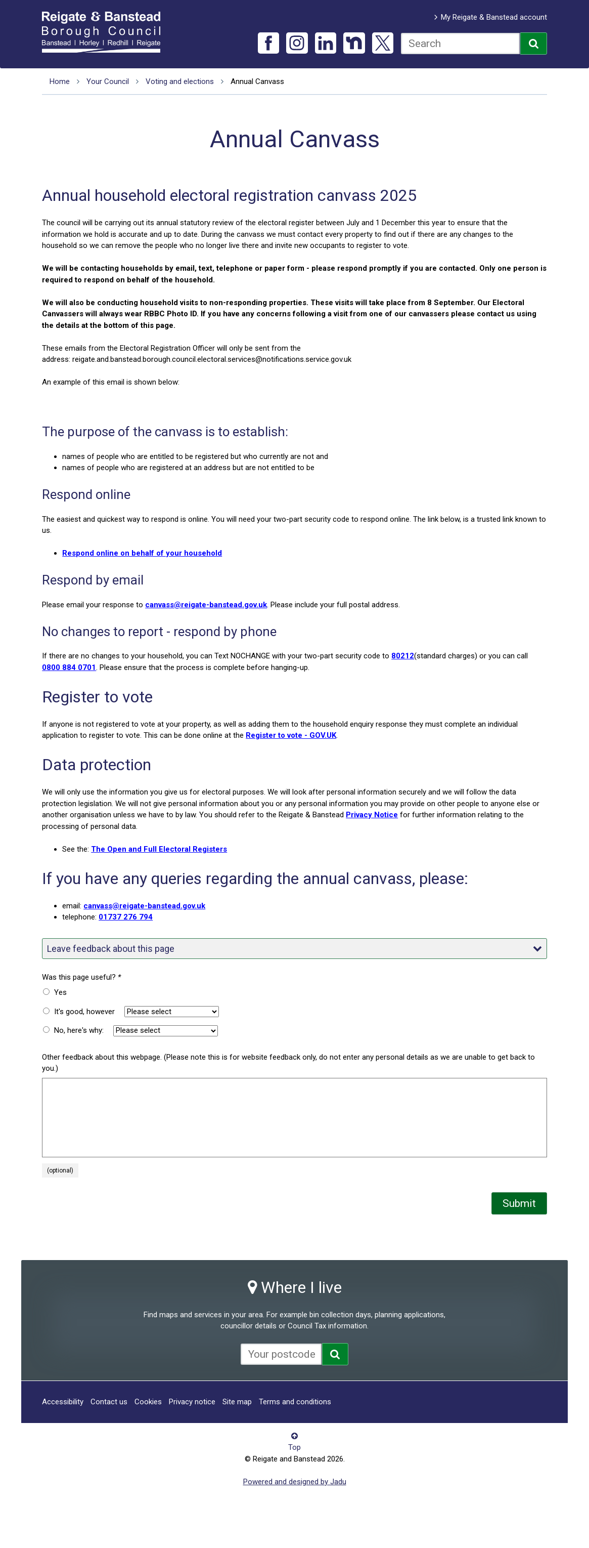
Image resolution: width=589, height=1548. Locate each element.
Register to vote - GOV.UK (291, 735)
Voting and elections (180, 81)
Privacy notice (192, 1401)
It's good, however (84, 1011)
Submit (519, 1203)
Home (60, 81)
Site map (237, 1401)
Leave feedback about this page (294, 948)
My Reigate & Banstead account (494, 17)
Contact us (108, 1401)
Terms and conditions (295, 1401)
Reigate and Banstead (106, 32)
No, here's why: (79, 1030)
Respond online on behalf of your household (142, 553)
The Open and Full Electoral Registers (159, 849)
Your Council (107, 81)
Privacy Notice (372, 814)
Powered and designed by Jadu (294, 1481)
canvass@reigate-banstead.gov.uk (206, 604)
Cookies (148, 1401)
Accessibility (62, 1401)
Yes (60, 992)
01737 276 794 (126, 917)
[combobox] (460, 43)
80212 (402, 655)
